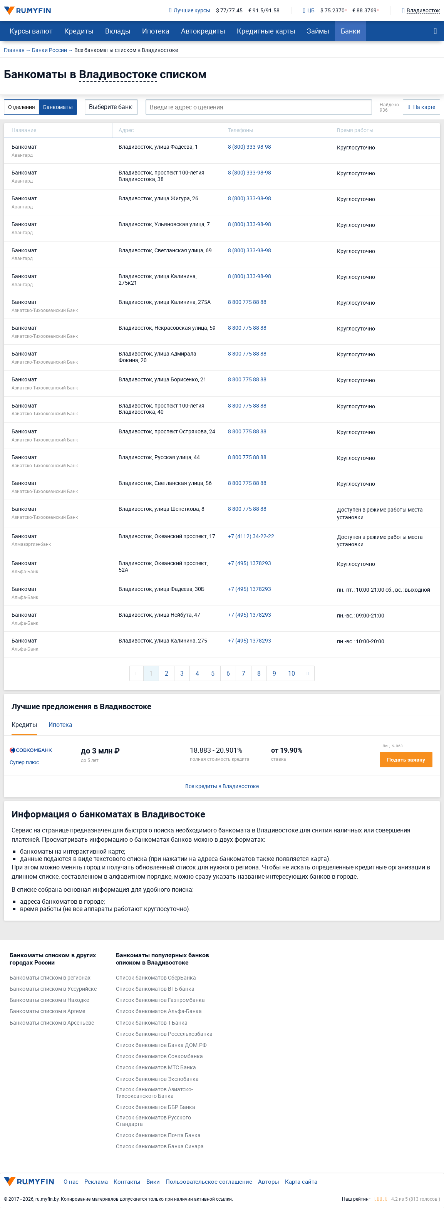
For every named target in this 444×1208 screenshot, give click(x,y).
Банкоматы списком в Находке (49, 1000)
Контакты (127, 1181)
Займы (318, 30)
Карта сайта (301, 1181)
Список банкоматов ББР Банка (155, 1107)
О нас (71, 1181)
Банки (350, 30)
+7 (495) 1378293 (249, 563)
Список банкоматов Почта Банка (158, 1135)
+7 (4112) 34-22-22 (251, 536)
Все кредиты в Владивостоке (222, 786)
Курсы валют (31, 30)
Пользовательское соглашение (209, 1181)
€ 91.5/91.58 (264, 10)
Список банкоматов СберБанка (156, 978)
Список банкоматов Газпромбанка (160, 1000)
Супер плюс (24, 762)
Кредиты (79, 30)
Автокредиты (203, 30)
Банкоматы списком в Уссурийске (53, 989)
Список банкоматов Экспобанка (157, 1079)
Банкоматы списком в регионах (50, 978)
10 (291, 673)
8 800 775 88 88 (247, 302)
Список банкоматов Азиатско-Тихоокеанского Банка (154, 1092)
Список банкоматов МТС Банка (156, 1067)
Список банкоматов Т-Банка (152, 1023)
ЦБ (309, 10)
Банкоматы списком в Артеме (47, 1011)
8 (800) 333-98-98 (249, 147)
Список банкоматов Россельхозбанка (164, 1034)
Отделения (21, 107)
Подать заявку (406, 760)
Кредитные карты (266, 30)
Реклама (96, 1181)
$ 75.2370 (332, 10)
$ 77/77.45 (229, 10)
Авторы (268, 1181)
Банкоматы (58, 107)
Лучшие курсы (189, 10)
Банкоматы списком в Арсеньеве (52, 1023)
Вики (153, 1181)
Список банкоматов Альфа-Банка (159, 1011)
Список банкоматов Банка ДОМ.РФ (161, 1045)
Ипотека (155, 30)
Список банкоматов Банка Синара (160, 1146)
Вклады (118, 30)
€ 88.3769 (364, 10)
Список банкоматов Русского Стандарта (153, 1120)
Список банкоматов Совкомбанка (159, 1056)
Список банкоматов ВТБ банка (155, 989)
